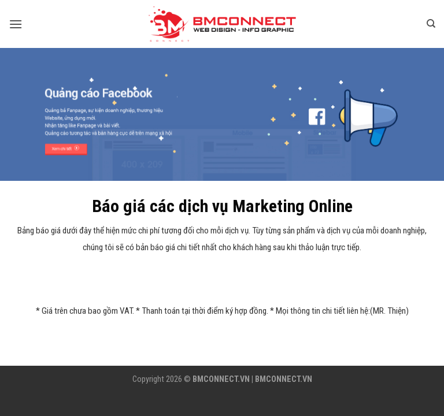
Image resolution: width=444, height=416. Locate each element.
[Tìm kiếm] (431, 24)
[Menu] (16, 24)
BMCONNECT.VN (221, 379)
